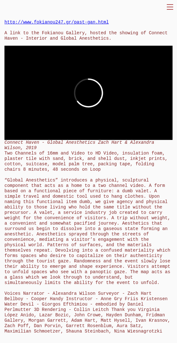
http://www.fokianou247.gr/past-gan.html (56, 22)
